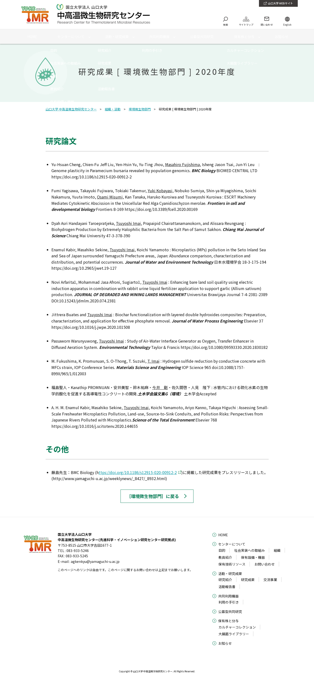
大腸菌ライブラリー (233, 633)
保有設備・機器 (253, 557)
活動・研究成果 (230, 573)
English (287, 24)
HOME (223, 534)
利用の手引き (228, 602)
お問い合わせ (264, 564)
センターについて (231, 544)
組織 (277, 550)
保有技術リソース (231, 564)
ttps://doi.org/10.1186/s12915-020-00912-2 (138, 472)
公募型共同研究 (230, 611)
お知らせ (225, 643)
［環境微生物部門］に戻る (153, 496)
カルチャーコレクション (237, 627)
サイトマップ (246, 24)
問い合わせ (267, 24)
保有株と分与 (228, 620)
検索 (225, 24)
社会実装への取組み (249, 550)
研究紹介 (225, 579)
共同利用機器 (228, 596)
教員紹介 (225, 557)
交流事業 (270, 579)
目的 (221, 550)
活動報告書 (226, 586)
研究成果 (248, 579)
